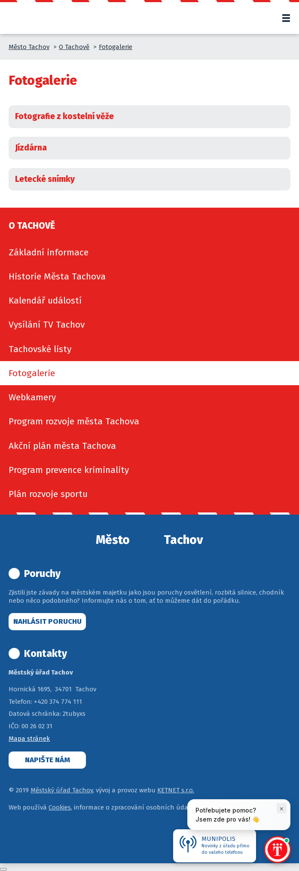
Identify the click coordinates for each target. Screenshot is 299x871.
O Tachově (74, 47)
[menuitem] (149, 252)
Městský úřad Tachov (62, 790)
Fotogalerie (115, 47)
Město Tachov (29, 47)
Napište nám (47, 759)
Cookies (60, 807)
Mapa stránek (29, 738)
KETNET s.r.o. (175, 790)
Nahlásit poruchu (47, 621)
